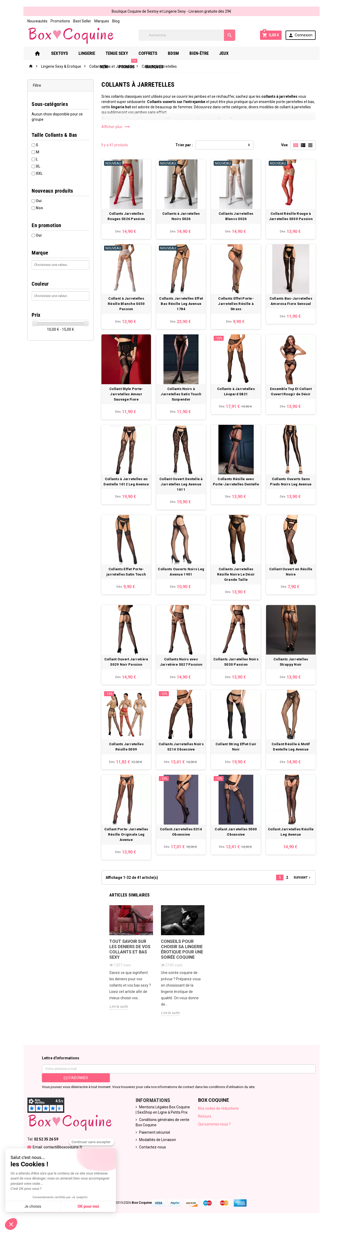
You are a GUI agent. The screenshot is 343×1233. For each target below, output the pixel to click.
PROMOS (270, 51)
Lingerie (90, 53)
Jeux (227, 53)
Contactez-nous (150, 1154)
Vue (293, 145)
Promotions (51, 21)
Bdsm (176, 53)
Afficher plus (111, 127)
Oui (30, 201)
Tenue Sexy (120, 53)
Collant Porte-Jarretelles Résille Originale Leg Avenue (124, 845)
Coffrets (151, 53)
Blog (107, 21)
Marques (93, 21)
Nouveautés (29, 21)
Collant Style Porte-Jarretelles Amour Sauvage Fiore (124, 399)
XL (29, 166)
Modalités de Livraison (155, 1146)
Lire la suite (114, 1019)
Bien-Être (202, 53)
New (246, 53)
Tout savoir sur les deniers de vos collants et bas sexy (127, 962)
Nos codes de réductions (220, 1115)
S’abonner (69, 1084)
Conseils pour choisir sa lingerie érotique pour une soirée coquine (181, 962)
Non (30, 208)
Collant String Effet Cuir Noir (239, 751)
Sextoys (62, 53)
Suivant (311, 888)
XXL (30, 174)
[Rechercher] (187, 35)
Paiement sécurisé (152, 1139)
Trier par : (184, 145)
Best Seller (73, 21)
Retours (206, 1123)
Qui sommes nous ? (216, 1131)
